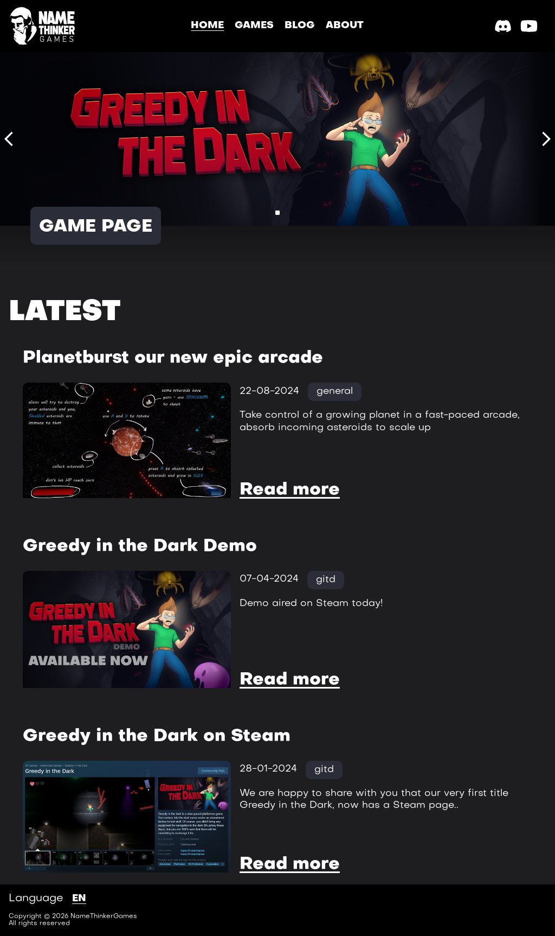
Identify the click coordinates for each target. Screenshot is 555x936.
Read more (290, 490)
